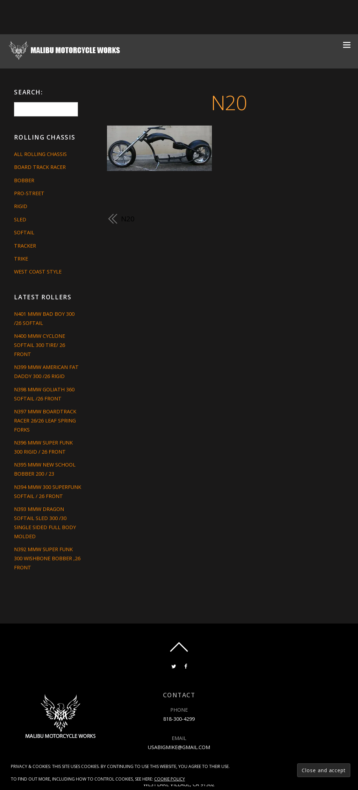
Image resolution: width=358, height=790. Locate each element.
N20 (229, 102)
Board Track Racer (40, 167)
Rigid (20, 206)
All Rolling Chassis (40, 154)
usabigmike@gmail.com (179, 747)
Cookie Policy (169, 779)
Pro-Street (29, 193)
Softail (24, 232)
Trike (21, 258)
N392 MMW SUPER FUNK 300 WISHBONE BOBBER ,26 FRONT (47, 558)
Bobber (24, 180)
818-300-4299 (179, 719)
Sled (20, 219)
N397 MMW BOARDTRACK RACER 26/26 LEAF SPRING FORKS (45, 420)
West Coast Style (38, 271)
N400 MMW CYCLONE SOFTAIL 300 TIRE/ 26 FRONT (39, 345)
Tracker (25, 245)
